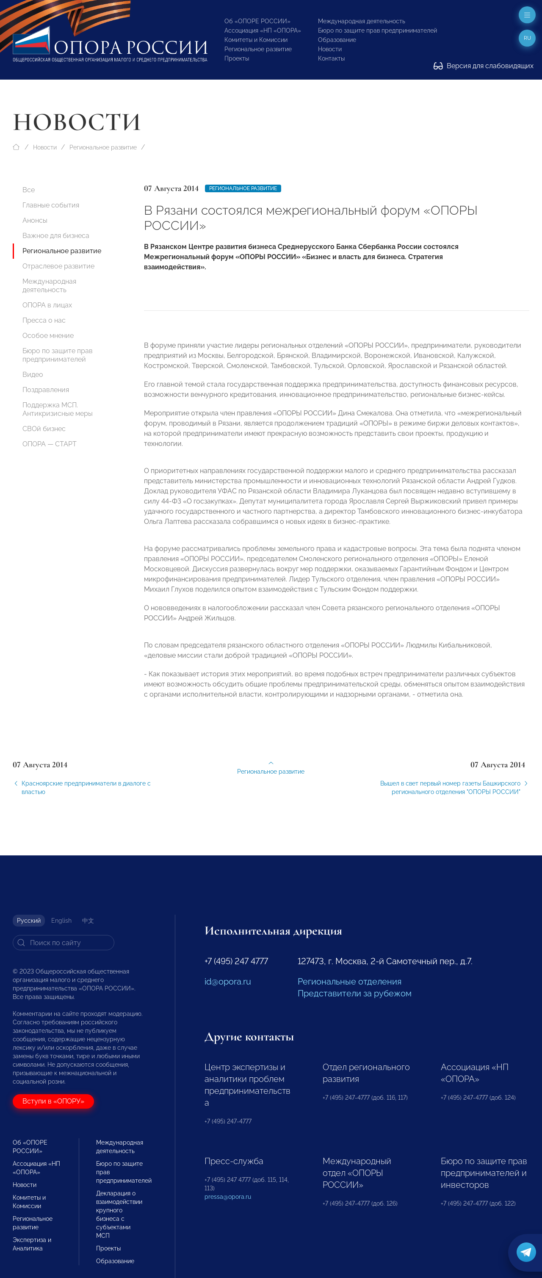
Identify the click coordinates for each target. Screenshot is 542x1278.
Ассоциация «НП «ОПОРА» (262, 30)
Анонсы (34, 220)
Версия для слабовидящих (484, 66)
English (61, 920)
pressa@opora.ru (228, 1196)
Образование (337, 39)
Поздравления (45, 390)
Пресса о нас (44, 320)
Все (28, 190)
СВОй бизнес (44, 429)
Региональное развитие (258, 49)
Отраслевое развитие (58, 266)
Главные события (50, 205)
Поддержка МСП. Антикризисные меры (57, 409)
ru (527, 38)
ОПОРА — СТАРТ (49, 444)
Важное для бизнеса (55, 236)
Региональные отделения (349, 981)
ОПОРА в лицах (47, 305)
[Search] (63, 942)
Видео (32, 375)
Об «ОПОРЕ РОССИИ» (257, 21)
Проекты (236, 58)
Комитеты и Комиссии (256, 39)
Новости (330, 49)
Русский (29, 920)
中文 (88, 920)
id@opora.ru (228, 981)
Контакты (331, 58)
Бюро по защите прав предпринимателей (377, 30)
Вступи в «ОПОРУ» (53, 1101)
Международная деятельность (361, 21)
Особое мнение (48, 336)
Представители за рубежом (355, 993)
